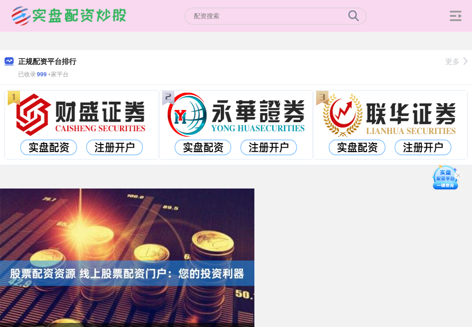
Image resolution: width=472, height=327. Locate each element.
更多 (456, 61)
